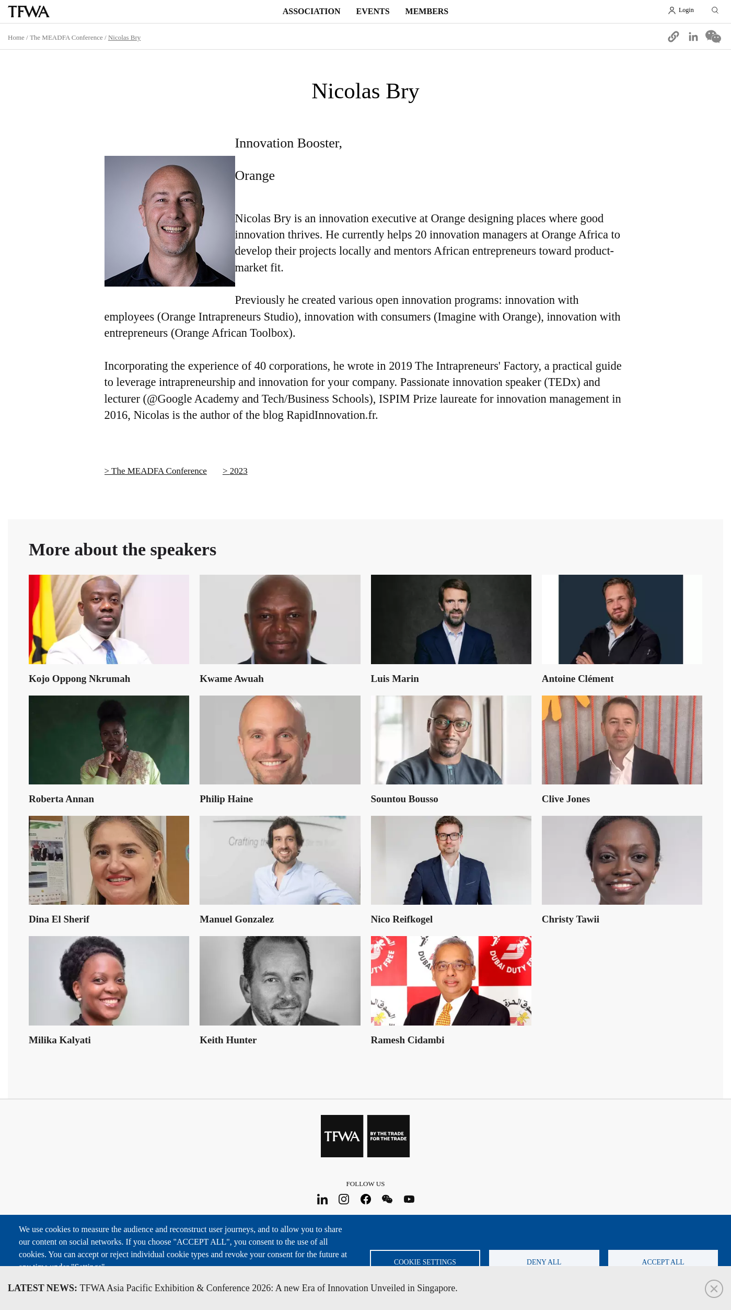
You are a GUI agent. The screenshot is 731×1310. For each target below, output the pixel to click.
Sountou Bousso (404, 798)
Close (714, 1289)
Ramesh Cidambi (408, 1039)
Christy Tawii (570, 919)
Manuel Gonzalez (237, 919)
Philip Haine (226, 798)
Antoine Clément (578, 678)
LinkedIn (322, 1199)
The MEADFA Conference (66, 37)
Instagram (344, 1199)
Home (16, 37)
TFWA (29, 11)
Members (427, 11)
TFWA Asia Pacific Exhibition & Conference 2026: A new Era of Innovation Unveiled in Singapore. (233, 1288)
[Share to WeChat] (713, 36)
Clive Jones (566, 798)
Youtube (408, 1199)
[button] (673, 36)
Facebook (365, 1199)
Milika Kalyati (60, 1039)
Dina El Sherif (59, 919)
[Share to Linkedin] (693, 36)
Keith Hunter (228, 1039)
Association (312, 11)
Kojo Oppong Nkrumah (79, 678)
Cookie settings (425, 1262)
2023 (239, 471)
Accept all (663, 1262)
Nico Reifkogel (402, 919)
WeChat (387, 1199)
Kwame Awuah (232, 678)
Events (373, 11)
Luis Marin (395, 678)
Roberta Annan (61, 798)
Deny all (544, 1262)
